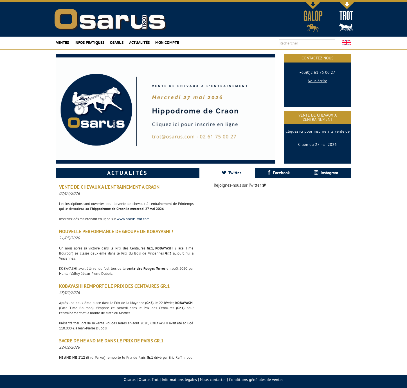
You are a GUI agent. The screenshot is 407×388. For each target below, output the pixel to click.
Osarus (116, 42)
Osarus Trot (149, 379)
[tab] (231, 173)
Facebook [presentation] (278, 173)
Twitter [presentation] (231, 173)
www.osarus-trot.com (133, 219)
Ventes (62, 42)
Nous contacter (213, 379)
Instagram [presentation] (326, 173)
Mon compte (167, 42)
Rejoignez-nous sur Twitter (240, 185)
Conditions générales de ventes (256, 379)
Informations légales (179, 379)
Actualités (139, 42)
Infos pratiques (89, 42)
